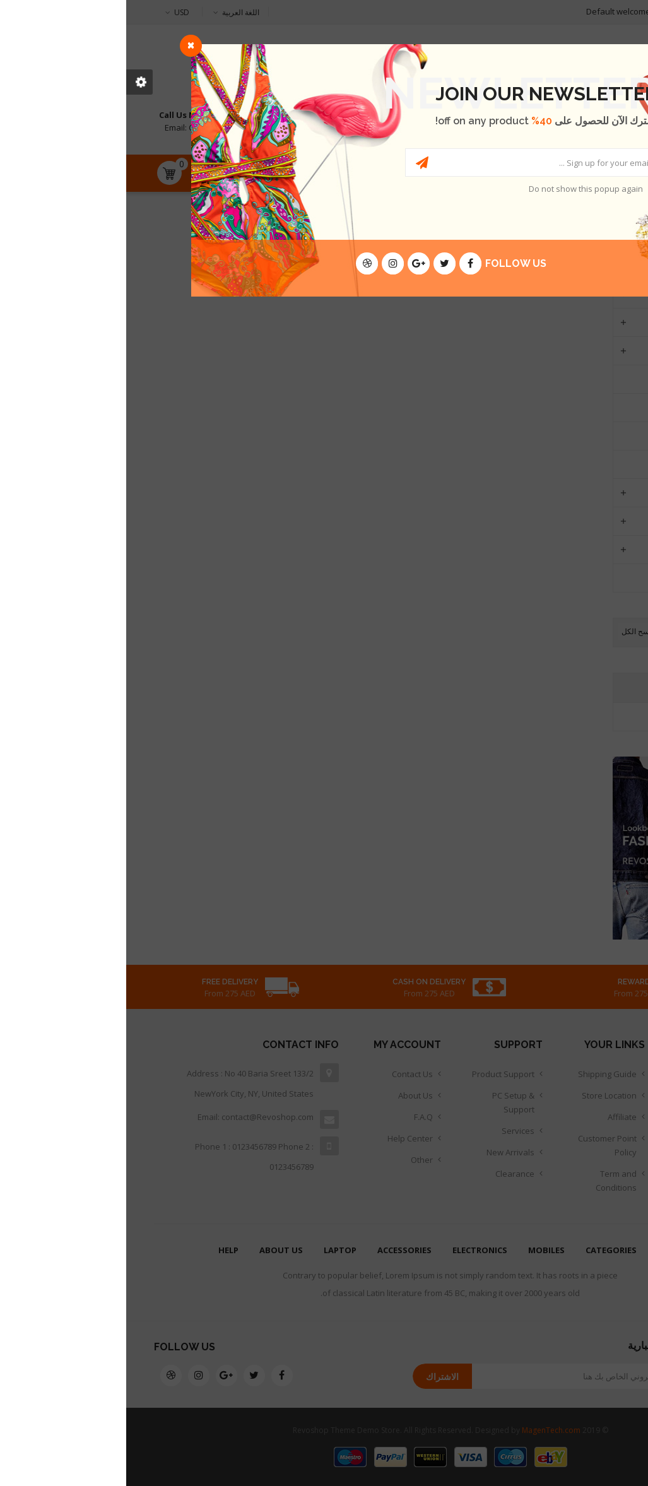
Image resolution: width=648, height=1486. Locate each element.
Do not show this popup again (460, 188)
